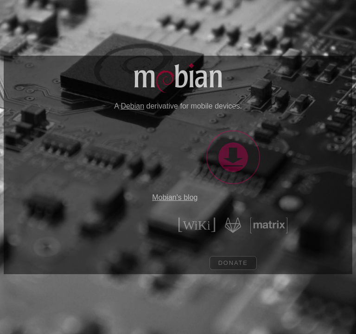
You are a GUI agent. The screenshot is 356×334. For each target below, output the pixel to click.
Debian (132, 106)
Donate (238, 262)
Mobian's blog (174, 197)
